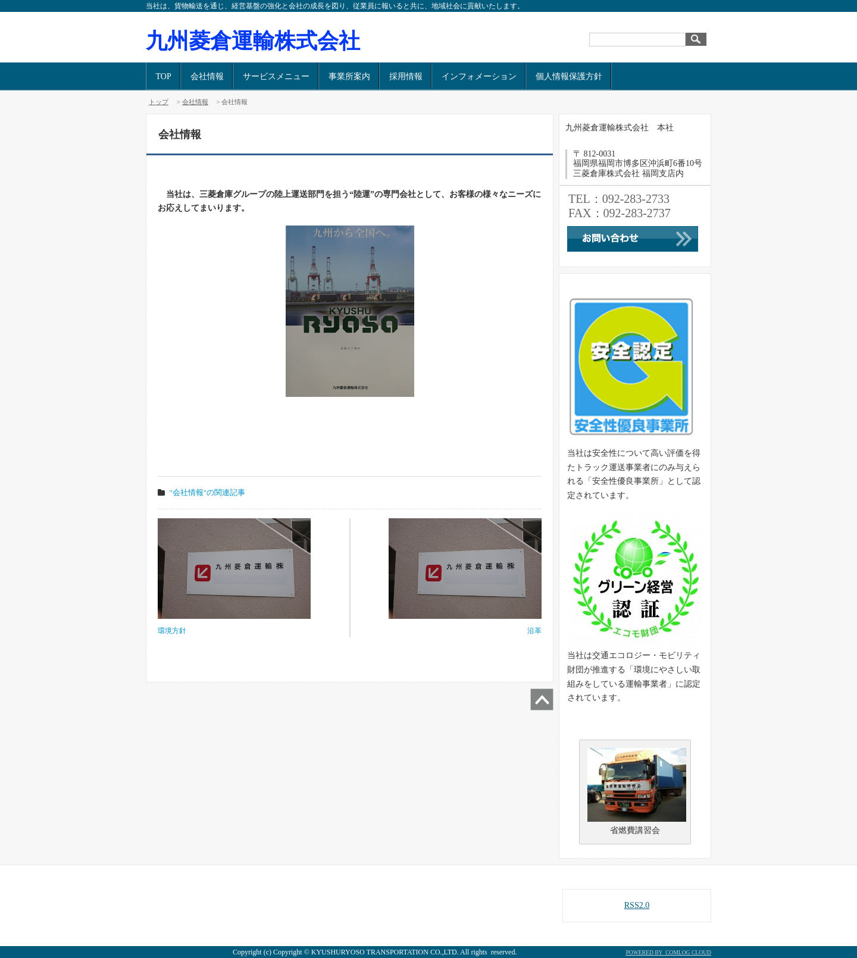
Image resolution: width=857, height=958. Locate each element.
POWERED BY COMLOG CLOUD (668, 952)
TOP (163, 76)
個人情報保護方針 (569, 76)
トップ (158, 101)
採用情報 (406, 76)
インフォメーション (479, 76)
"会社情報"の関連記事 (208, 492)
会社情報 (207, 76)
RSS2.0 (636, 905)
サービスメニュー (276, 76)
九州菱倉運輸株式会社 (253, 41)
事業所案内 (349, 76)
